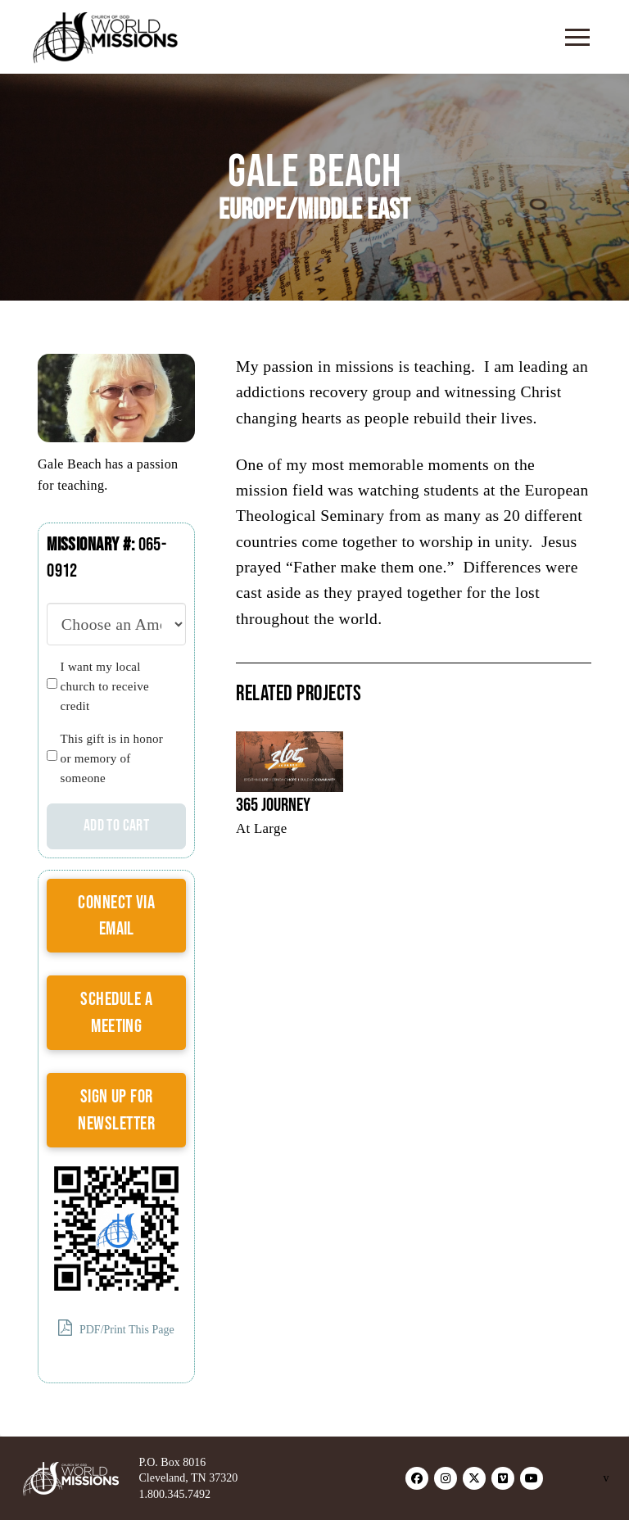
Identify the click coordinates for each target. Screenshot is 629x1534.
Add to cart (116, 825)
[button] (577, 37)
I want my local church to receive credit (105, 686)
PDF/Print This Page (116, 1328)
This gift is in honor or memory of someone (112, 758)
